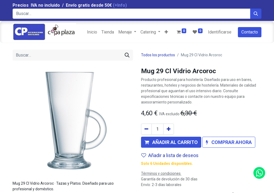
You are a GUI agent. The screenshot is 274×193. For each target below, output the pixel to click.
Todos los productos (158, 55)
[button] (166, 32)
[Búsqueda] (255, 14)
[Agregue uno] (168, 129)
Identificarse (219, 32)
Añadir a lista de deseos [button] (170, 155)
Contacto (249, 32)
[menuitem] (92, 32)
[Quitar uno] (146, 129)
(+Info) (120, 5)
